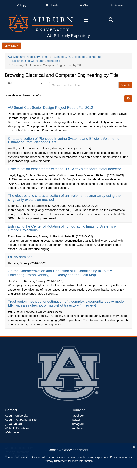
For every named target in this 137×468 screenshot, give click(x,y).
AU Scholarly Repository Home (28, 56)
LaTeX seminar (20, 257)
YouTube (77, 428)
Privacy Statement (55, 461)
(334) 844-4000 (15, 424)
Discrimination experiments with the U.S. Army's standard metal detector (65, 169)
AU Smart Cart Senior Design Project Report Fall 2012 (51, 108)
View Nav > (11, 45)
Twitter (75, 419)
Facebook (77, 415)
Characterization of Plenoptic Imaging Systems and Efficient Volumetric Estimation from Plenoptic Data (63, 140)
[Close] (134, 447)
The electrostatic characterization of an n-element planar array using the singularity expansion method (64, 198)
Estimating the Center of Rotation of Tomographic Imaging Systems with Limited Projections (64, 228)
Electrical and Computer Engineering (36, 60)
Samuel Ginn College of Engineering (77, 56)
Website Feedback (17, 428)
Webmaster (12, 432)
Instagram (78, 424)
